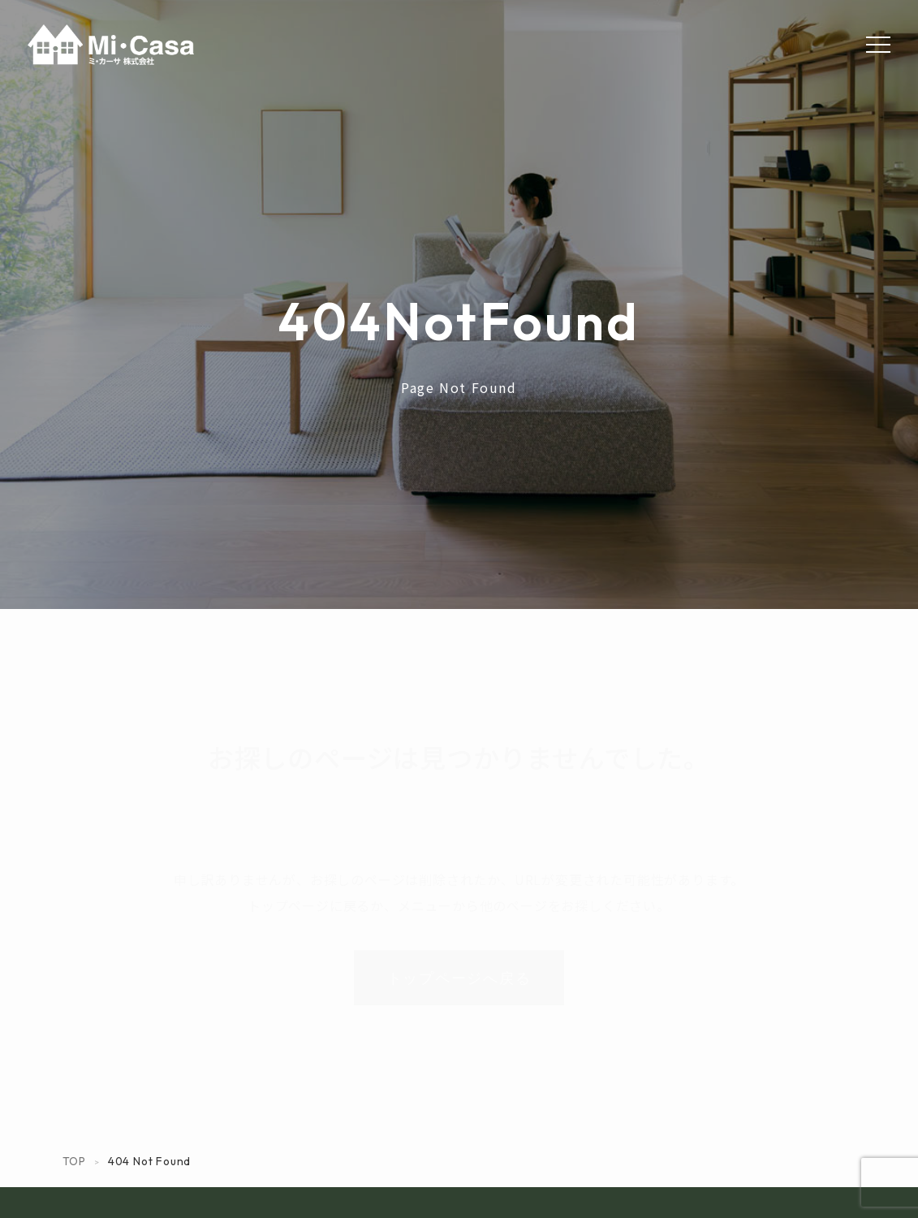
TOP (74, 1161)
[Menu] (878, 45)
